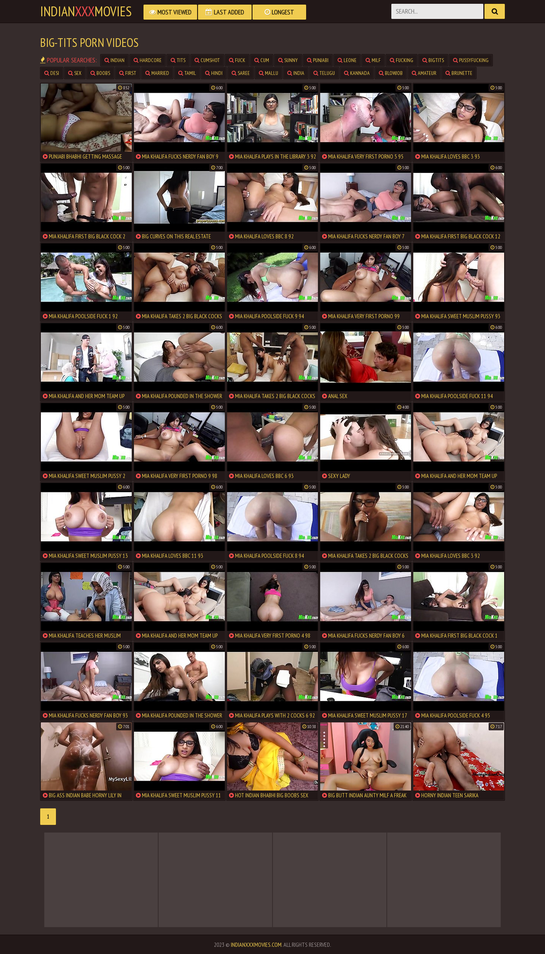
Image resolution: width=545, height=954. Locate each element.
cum (261, 60)
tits (178, 60)
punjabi (318, 60)
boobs (100, 73)
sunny (288, 60)
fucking (401, 60)
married (157, 73)
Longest (279, 12)
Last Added (225, 12)
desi (51, 73)
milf (373, 60)
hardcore (148, 60)
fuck (237, 60)
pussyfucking (471, 60)
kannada (357, 73)
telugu (324, 73)
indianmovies (86, 11)
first (127, 73)
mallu (268, 73)
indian (114, 60)
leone (347, 60)
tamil (187, 73)
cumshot (207, 60)
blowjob (391, 73)
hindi (214, 73)
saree (241, 73)
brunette (458, 73)
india (295, 73)
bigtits (433, 60)
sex (74, 73)
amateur (424, 73)
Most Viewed (170, 12)
